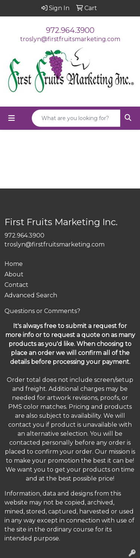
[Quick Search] (76, 118)
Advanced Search (30, 295)
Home (13, 263)
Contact (16, 284)
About (14, 274)
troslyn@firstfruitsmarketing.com (70, 39)
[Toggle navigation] (11, 118)
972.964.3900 (70, 30)
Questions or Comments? (42, 311)
